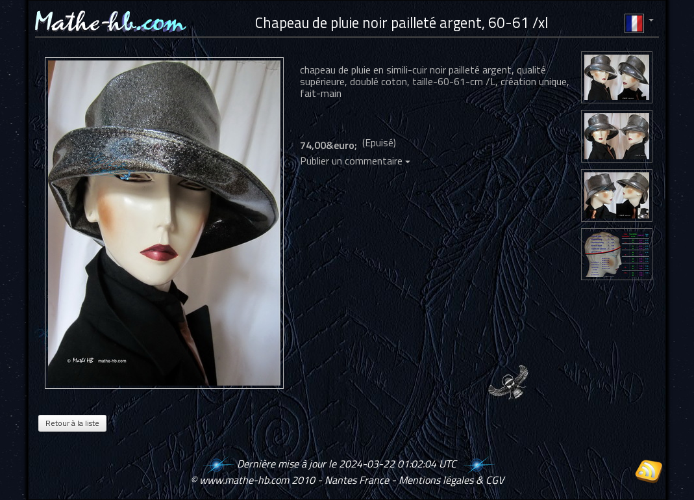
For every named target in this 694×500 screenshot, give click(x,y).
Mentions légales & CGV (451, 480)
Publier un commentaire (355, 160)
